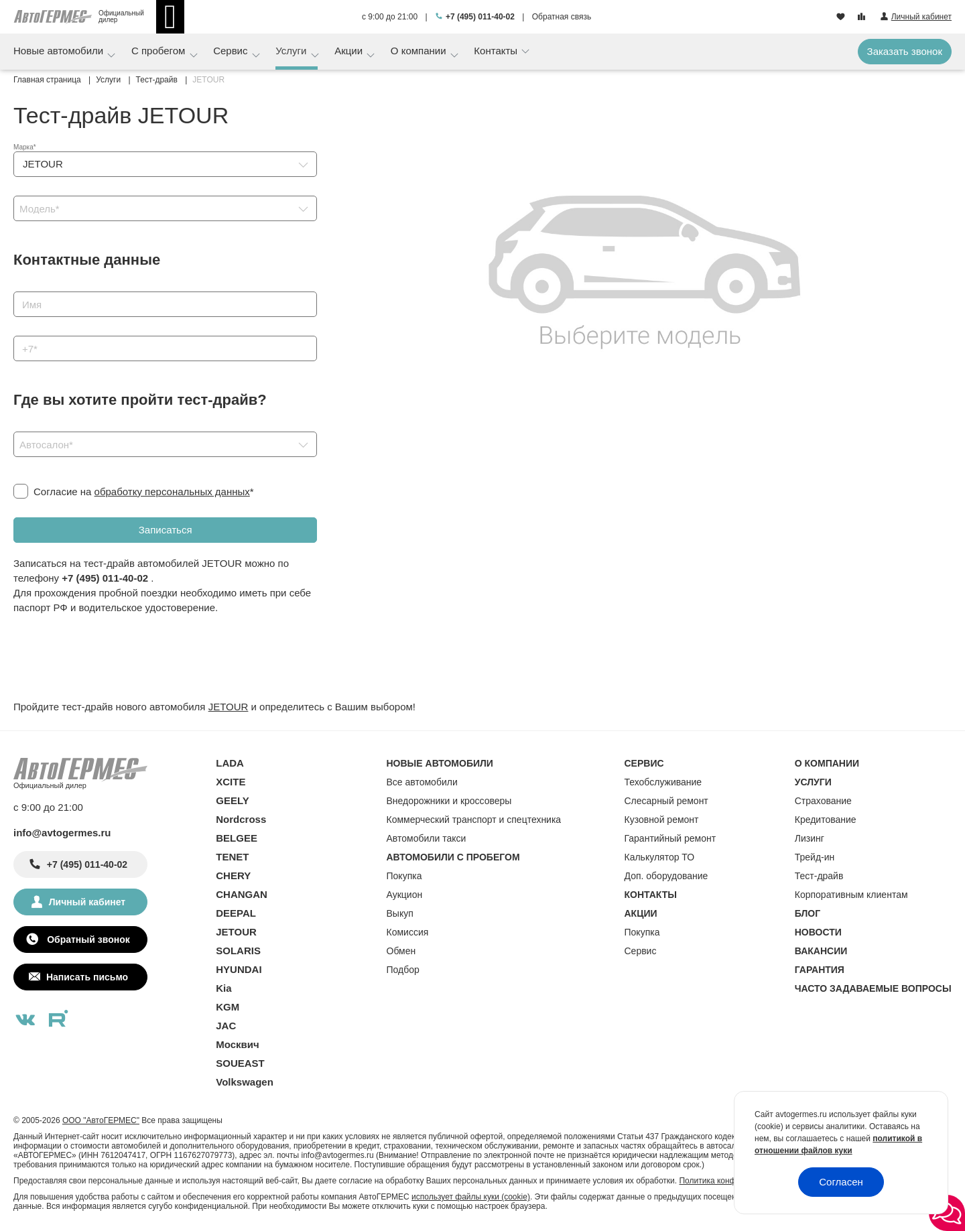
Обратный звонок (86, 939)
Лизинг (809, 838)
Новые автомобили (59, 50)
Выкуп (400, 913)
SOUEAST (240, 1063)
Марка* (24, 147)
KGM (227, 1007)
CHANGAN (241, 894)
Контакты (497, 50)
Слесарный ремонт (666, 800)
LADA (230, 763)
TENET (232, 856)
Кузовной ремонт (662, 819)
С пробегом (159, 50)
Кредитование (825, 819)
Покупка (404, 875)
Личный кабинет (87, 902)
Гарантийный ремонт (670, 838)
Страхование (823, 800)
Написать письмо (87, 977)
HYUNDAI (238, 969)
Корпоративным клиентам (851, 894)
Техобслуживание (663, 782)
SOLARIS (238, 950)
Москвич (237, 1044)
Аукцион (405, 894)
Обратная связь (561, 16)
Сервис (232, 50)
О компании (420, 50)
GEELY (232, 800)
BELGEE (236, 838)
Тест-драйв (819, 875)
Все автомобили (422, 782)
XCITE (230, 781)
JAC (226, 1025)
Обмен (401, 951)
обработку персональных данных (172, 491)
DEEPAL (236, 913)
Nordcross (241, 819)
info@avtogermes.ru (62, 832)
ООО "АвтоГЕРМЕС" (100, 1120)
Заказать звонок (904, 51)
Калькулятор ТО (660, 857)
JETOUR (228, 706)
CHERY (233, 875)
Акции (349, 50)
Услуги (292, 50)
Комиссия (408, 932)
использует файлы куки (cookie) (470, 1197)
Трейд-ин (815, 857)
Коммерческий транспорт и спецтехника (474, 819)
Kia (223, 988)
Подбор (403, 969)
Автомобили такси (426, 838)
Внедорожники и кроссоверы (449, 800)
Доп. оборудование (666, 875)
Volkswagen (244, 1082)
